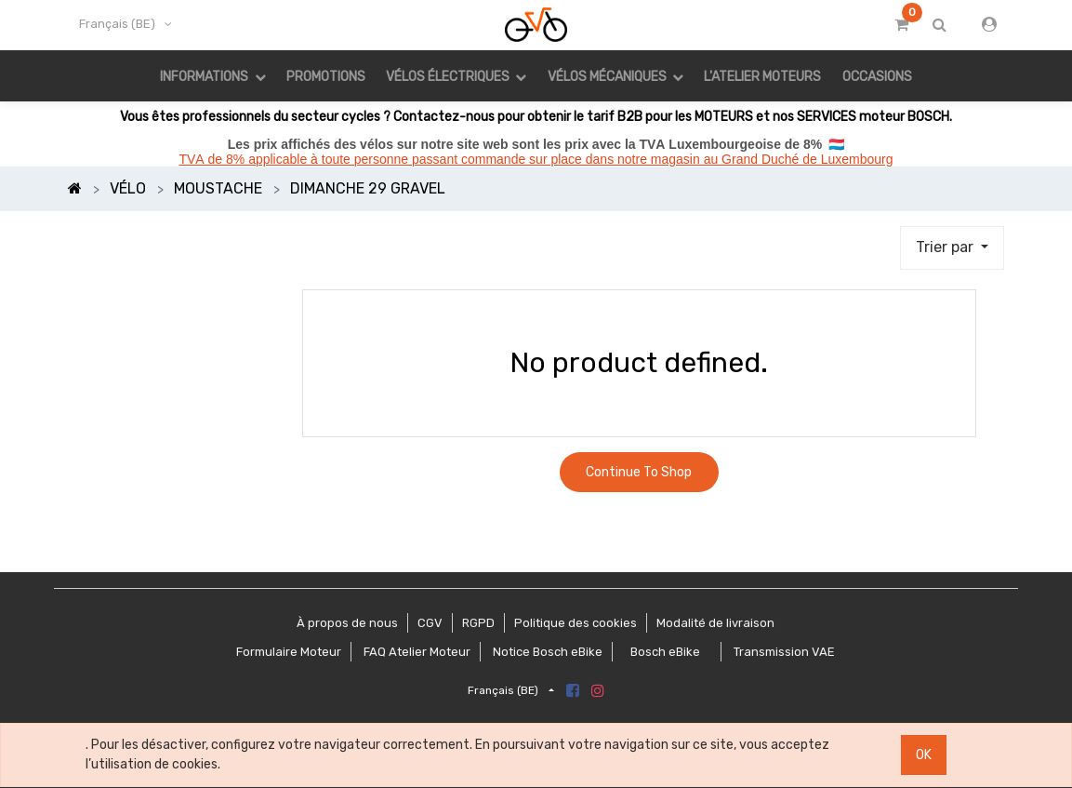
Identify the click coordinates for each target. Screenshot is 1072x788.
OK (924, 755)
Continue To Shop (639, 472)
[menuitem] (326, 75)
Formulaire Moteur (288, 652)
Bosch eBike (664, 652)
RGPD (478, 623)
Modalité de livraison (715, 623)
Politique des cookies (575, 623)
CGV (430, 623)
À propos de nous (347, 623)
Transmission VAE (784, 652)
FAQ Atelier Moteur (417, 652)
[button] (952, 248)
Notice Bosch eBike (547, 652)
